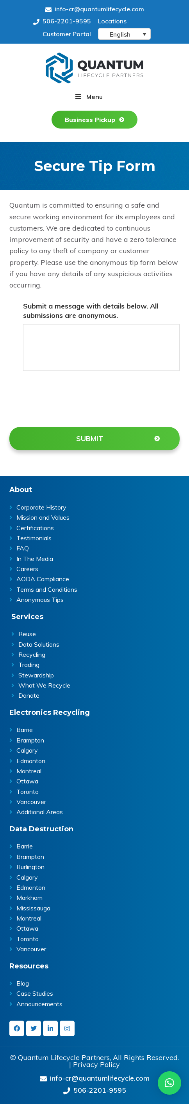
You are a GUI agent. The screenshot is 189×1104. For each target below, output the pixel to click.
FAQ (22, 548)
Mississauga (33, 908)
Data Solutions (38, 644)
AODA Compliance (42, 579)
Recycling (31, 654)
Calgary (27, 750)
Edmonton (30, 761)
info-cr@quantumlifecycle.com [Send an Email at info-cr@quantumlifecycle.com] (94, 9)
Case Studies (34, 993)
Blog (22, 983)
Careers (27, 569)
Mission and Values (43, 517)
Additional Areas (39, 812)
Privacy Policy (96, 1064)
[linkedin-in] (50, 1028)
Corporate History (41, 507)
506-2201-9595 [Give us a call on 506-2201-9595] (62, 21)
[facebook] (16, 1028)
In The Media (34, 559)
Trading (28, 664)
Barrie (24, 730)
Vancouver (31, 802)
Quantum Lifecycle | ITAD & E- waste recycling (94, 67)
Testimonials (34, 538)
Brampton (30, 740)
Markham (29, 897)
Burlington (30, 867)
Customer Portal (67, 34)
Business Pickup (90, 119)
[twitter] (33, 1028)
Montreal (28, 771)
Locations (112, 21)
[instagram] (67, 1028)
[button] (169, 1083)
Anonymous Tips (40, 599)
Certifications (35, 528)
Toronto (27, 791)
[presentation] (82, 397)
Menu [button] (94, 97)
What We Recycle (44, 685)
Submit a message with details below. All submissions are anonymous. (90, 310)
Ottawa (27, 781)
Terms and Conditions (46, 589)
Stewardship (36, 675)
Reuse (27, 634)
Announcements (39, 1004)
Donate (28, 695)
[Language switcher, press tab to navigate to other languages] (124, 34)
